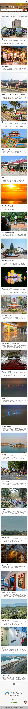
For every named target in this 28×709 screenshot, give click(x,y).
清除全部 (21, 9)
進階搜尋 (26, 10)
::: (0, 0)
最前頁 (8, 684)
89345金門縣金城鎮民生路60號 (16, 693)
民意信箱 (13, 699)
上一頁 (11, 684)
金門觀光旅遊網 (14, 1)
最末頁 (20, 684)
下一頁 (17, 684)
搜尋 (24, 10)
